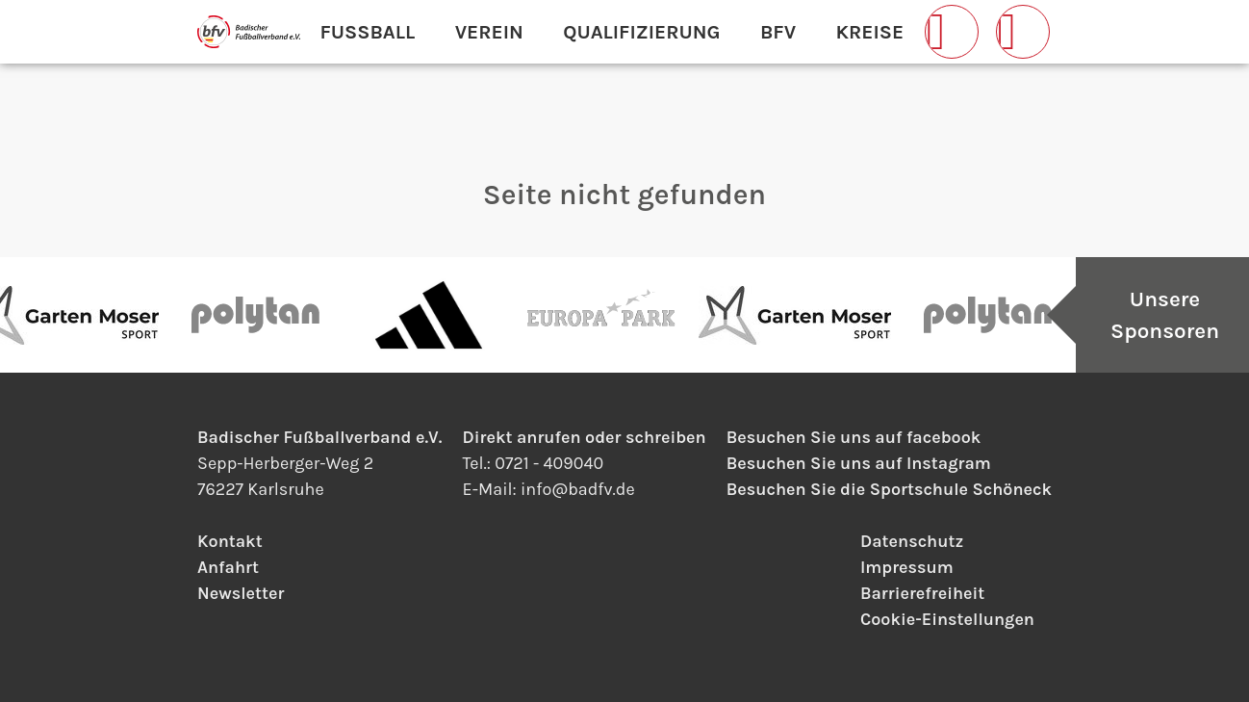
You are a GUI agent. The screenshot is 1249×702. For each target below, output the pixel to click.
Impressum (907, 567)
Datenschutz (911, 541)
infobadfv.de (578, 489)
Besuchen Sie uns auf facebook (853, 437)
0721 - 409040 (549, 463)
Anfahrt (228, 567)
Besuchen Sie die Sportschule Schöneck (889, 489)
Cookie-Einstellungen (947, 619)
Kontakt (230, 541)
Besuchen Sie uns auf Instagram (858, 463)
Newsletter (240, 593)
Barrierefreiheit (922, 593)
